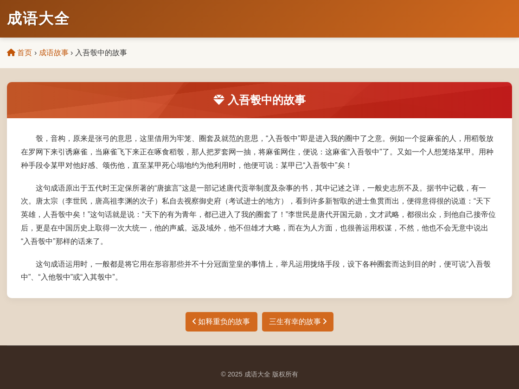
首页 (19, 53)
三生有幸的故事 (298, 321)
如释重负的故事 (221, 321)
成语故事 (54, 53)
